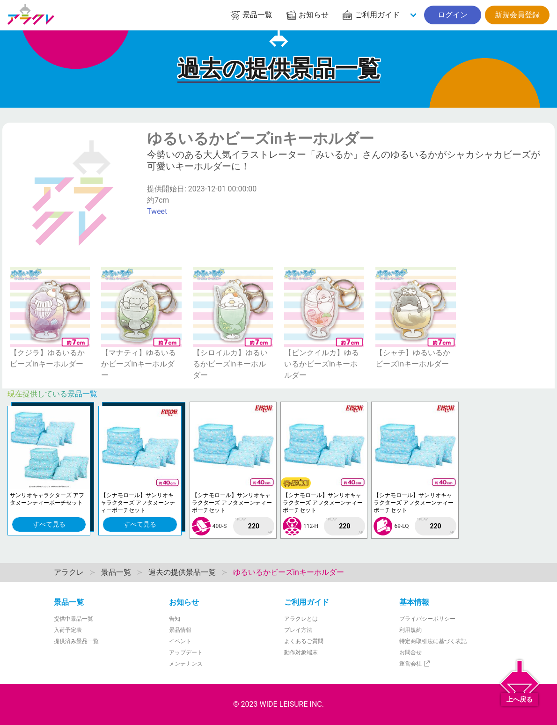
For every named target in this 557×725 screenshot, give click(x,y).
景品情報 (180, 630)
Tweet (157, 211)
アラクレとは (301, 618)
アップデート (186, 652)
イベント (180, 641)
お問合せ (410, 652)
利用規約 (410, 630)
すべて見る (49, 524)
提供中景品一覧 (73, 618)
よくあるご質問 (303, 641)
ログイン (452, 14)
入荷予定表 (68, 630)
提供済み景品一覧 (76, 641)
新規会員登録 (517, 14)
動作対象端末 (301, 652)
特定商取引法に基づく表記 (433, 641)
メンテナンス (186, 663)
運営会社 (415, 663)
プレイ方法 (298, 630)
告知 (174, 618)
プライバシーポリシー (427, 618)
